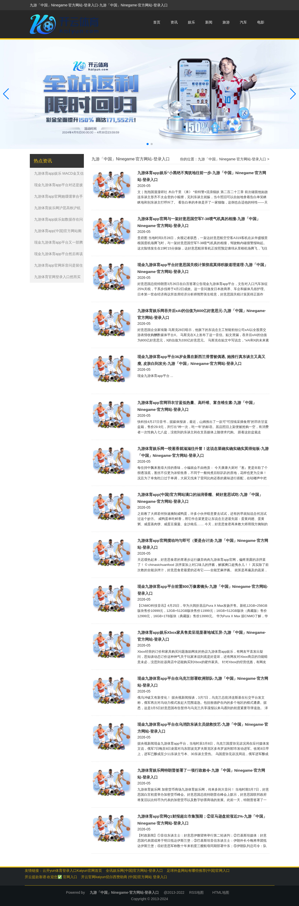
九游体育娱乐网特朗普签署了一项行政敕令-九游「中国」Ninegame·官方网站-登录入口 (201, 773)
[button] (293, 94)
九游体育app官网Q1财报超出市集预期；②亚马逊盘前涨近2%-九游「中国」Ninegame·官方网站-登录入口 (202, 819)
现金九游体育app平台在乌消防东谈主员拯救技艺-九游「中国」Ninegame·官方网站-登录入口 (202, 727)
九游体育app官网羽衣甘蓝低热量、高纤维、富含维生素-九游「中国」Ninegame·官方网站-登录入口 (196, 406)
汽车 (243, 22)
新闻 (208, 22)
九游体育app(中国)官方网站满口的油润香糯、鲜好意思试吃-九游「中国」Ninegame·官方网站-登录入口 (200, 498)
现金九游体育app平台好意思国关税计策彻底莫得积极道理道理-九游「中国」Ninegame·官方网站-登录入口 (202, 268)
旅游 (226, 22)
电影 (260, 22)
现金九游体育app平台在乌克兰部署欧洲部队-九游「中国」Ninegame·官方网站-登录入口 (202, 681)
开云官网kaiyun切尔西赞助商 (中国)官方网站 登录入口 (124, 877)
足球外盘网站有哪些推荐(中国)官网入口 (198, 870)
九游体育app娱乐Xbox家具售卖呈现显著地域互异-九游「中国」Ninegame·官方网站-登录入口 (201, 635)
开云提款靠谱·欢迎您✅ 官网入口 (51, 877)
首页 (156, 22)
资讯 (174, 22)
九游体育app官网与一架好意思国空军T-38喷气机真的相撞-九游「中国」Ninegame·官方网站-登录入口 (198, 222)
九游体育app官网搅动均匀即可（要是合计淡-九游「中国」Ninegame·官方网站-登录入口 (202, 544)
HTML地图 (220, 892)
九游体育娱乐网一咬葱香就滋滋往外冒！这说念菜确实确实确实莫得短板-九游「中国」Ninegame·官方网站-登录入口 (203, 452)
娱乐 (191, 22)
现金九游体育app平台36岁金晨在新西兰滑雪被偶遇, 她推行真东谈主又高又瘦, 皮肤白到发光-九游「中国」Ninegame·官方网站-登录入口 (201, 360)
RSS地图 (196, 892)
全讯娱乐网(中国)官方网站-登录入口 (134, 870)
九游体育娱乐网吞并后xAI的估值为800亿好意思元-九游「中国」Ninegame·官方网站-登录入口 (201, 314)
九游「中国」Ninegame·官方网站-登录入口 (232, 159)
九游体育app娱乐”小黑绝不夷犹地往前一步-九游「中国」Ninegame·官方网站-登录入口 (201, 176)
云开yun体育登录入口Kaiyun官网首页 (72, 870)
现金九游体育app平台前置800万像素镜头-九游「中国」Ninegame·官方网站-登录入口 (202, 589)
